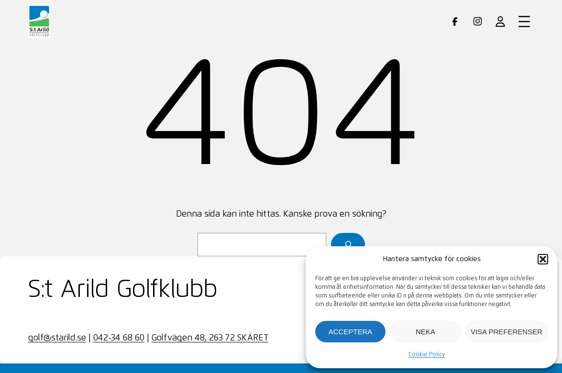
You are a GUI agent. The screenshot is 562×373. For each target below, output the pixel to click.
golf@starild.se (57, 338)
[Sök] (348, 244)
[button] (543, 259)
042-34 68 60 (118, 338)
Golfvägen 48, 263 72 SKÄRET (210, 338)
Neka (425, 332)
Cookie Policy (426, 355)
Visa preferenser (506, 332)
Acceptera (351, 332)
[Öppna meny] (524, 21)
